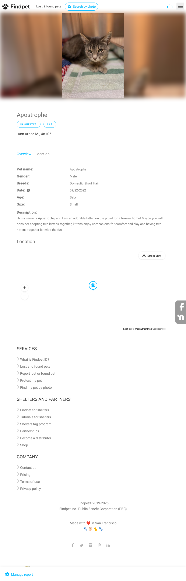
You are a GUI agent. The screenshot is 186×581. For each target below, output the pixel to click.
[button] (90, 281)
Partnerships (29, 431)
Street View (154, 255)
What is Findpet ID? (34, 359)
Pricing (25, 475)
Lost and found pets (35, 366)
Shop (24, 445)
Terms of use (30, 482)
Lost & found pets (48, 6)
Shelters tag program (36, 424)
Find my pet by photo (36, 387)
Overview (24, 154)
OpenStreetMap (143, 328)
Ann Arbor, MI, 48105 (35, 134)
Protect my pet (31, 380)
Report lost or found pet (37, 373)
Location (42, 154)
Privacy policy (30, 489)
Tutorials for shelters (35, 417)
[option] (93, 55)
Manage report (18, 574)
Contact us (28, 468)
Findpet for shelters (34, 410)
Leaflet (127, 328)
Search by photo (81, 7)
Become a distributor (35, 438)
